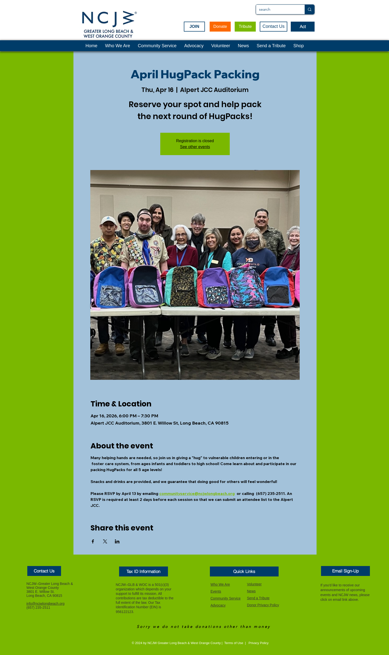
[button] (44, 571)
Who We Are (220, 584)
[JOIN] (194, 27)
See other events (195, 147)
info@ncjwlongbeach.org (46, 604)
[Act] (303, 27)
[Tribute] (245, 27)
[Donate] (220, 27)
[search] (276, 9)
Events (216, 591)
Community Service (226, 598)
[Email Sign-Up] (345, 571)
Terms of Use (233, 643)
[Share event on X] (105, 541)
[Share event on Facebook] (93, 541)
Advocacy (218, 605)
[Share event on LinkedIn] (117, 541)
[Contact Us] (273, 27)
